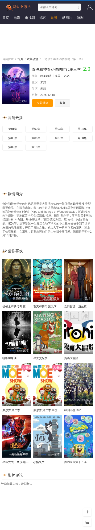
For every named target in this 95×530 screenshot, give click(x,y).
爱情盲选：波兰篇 (75, 306)
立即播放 (42, 103)
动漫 (54, 18)
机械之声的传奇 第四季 (16, 306)
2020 (67, 76)
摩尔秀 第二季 (11, 410)
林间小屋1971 (73, 410)
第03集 (59, 129)
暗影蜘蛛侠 (9, 358)
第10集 (36, 147)
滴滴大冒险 (71, 358)
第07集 (59, 138)
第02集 (36, 129)
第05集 (12, 138)
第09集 (12, 147)
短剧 (80, 18)
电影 (17, 18)
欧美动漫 (32, 59)
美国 (58, 76)
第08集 (82, 138)
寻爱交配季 (40, 358)
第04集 (82, 129)
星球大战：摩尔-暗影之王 (18, 462)
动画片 (67, 18)
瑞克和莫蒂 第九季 (45, 306)
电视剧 (30, 18)
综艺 (43, 18)
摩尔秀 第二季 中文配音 (48, 410)
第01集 (12, 129)
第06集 (36, 138)
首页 (5, 18)
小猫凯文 (39, 462)
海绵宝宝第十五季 (75, 462)
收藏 (62, 103)
